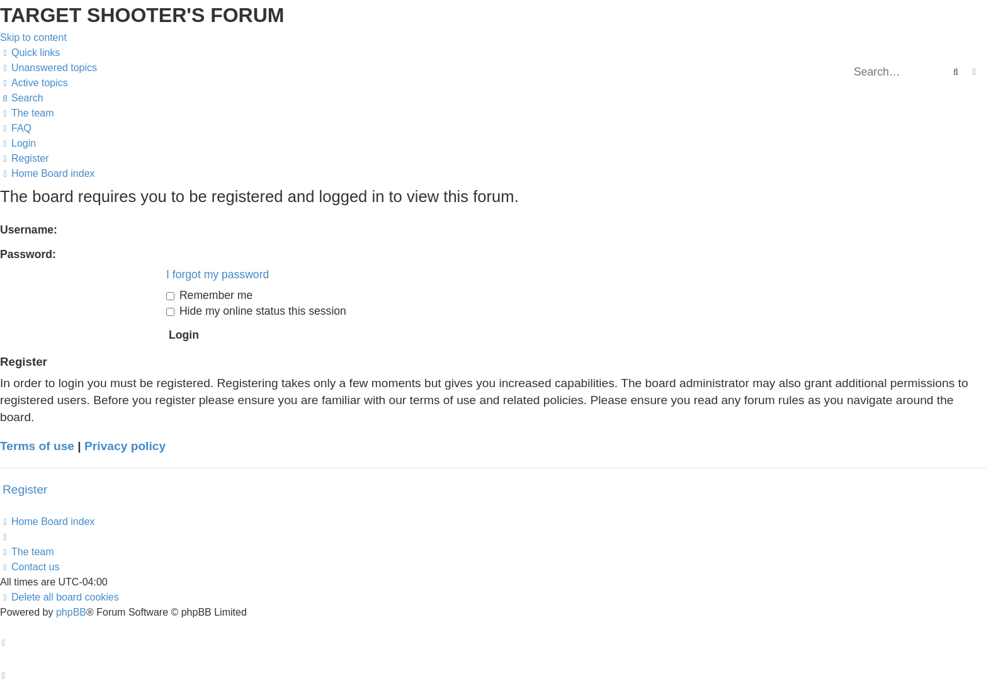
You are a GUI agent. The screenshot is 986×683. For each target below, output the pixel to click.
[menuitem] (48, 67)
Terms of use (37, 446)
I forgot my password (217, 274)
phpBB (71, 612)
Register (25, 489)
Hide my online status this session (256, 311)
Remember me (209, 295)
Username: (28, 229)
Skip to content (33, 37)
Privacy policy (125, 446)
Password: (28, 254)
